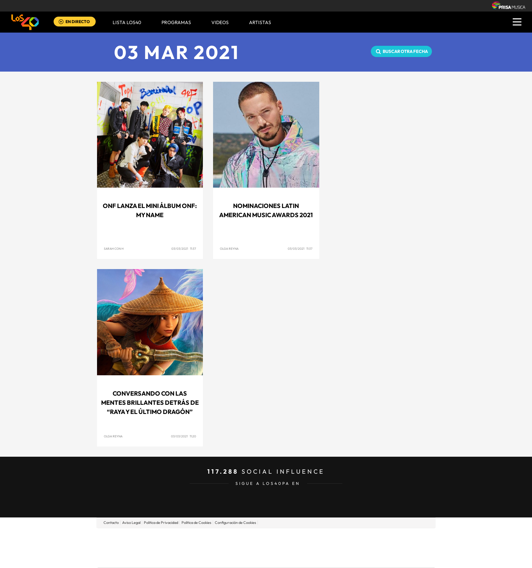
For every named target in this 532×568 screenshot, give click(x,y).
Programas (176, 22)
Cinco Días (280, 548)
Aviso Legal (131, 522)
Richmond (184, 558)
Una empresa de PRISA (128, 543)
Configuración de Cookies (235, 522)
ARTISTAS (260, 22)
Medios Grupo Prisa (128, 559)
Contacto (111, 522)
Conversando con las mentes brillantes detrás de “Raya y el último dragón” (150, 403)
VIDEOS (220, 22)
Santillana (253, 537)
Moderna (217, 558)
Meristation (371, 558)
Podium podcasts (251, 558)
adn (362, 537)
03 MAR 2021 (177, 52)
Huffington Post (197, 548)
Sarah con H (114, 248)
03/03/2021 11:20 (183, 436)
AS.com (339, 537)
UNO (235, 548)
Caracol (387, 537)
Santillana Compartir (289, 537)
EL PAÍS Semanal (331, 548)
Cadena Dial (306, 548)
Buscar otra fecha (405, 51)
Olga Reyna (229, 248)
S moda (308, 558)
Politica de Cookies (196, 522)
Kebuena (381, 548)
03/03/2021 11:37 (183, 248)
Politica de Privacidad (161, 522)
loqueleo (338, 558)
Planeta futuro (356, 548)
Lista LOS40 (127, 22)
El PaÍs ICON (280, 558)
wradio (254, 548)
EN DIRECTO (77, 21)
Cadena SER (318, 537)
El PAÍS (188, 537)
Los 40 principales (221, 537)
